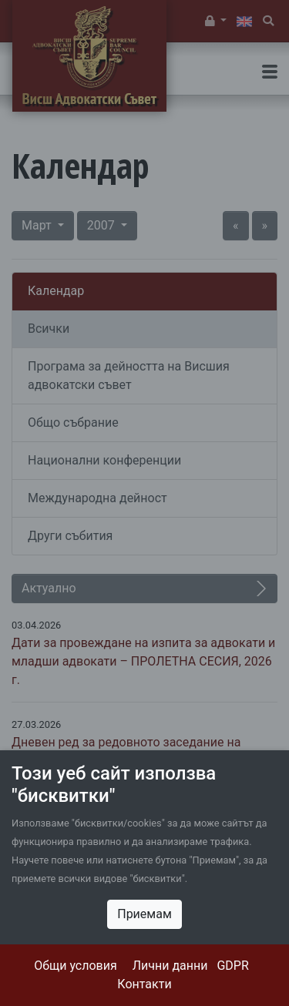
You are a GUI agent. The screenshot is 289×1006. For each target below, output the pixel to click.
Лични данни (170, 965)
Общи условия (75, 965)
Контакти (144, 984)
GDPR (232, 965)
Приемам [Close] (144, 914)
